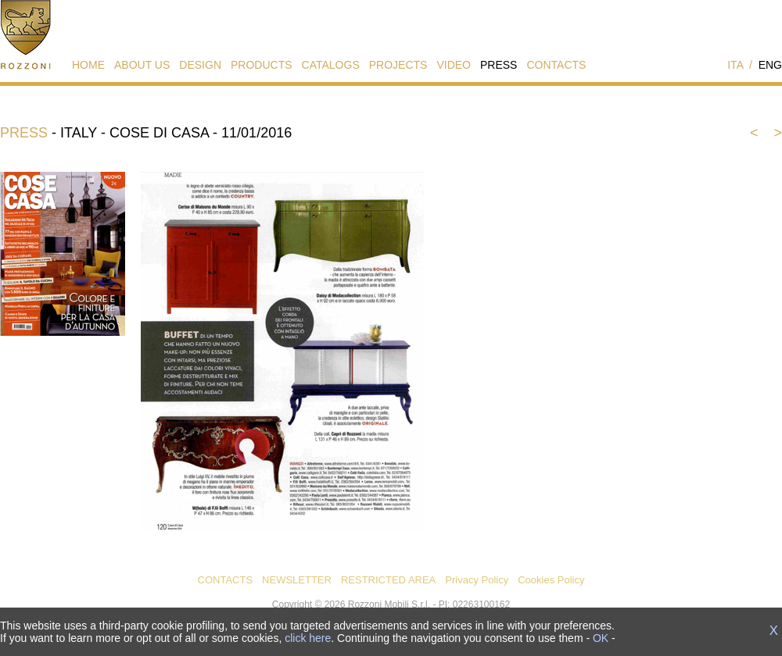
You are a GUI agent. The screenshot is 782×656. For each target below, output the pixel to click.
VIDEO (453, 65)
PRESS (498, 65)
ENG (770, 65)
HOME (88, 65)
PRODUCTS (261, 65)
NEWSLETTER (297, 580)
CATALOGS (331, 65)
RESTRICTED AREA (388, 580)
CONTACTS (556, 65)
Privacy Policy (476, 580)
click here (308, 638)
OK (600, 638)
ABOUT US (142, 65)
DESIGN (200, 65)
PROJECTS (398, 65)
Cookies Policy (551, 580)
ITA (735, 65)
